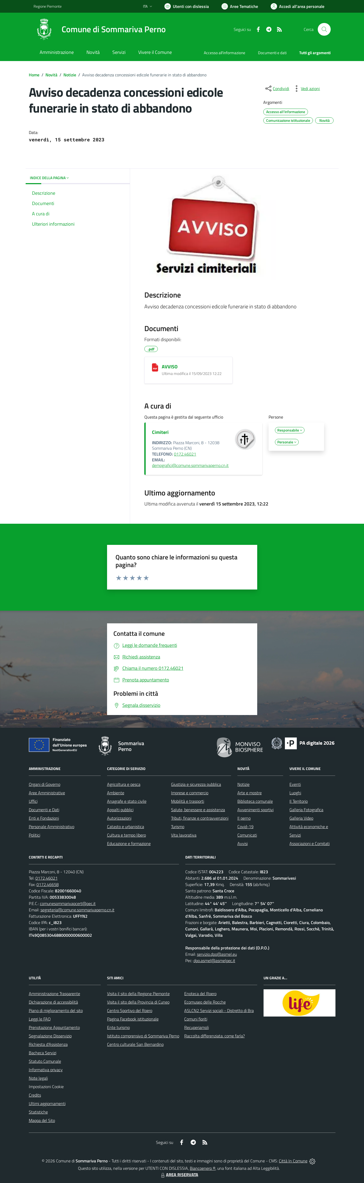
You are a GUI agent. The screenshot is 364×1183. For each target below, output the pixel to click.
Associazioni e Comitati (309, 843)
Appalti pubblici (120, 809)
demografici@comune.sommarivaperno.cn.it (190, 465)
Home (34, 75)
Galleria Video (301, 818)
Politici (34, 835)
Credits (35, 1095)
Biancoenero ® (202, 1168)
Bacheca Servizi (42, 1053)
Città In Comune (293, 1161)
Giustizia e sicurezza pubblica (196, 784)
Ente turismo (118, 1027)
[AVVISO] (155, 367)
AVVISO (170, 366)
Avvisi (242, 843)
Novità (51, 75)
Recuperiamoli (196, 1027)
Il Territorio (298, 801)
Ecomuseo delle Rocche (205, 1002)
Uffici (33, 801)
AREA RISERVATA (179, 1174)
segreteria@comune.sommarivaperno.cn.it (77, 910)
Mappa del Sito (42, 1120)
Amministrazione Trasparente (54, 993)
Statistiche (38, 1112)
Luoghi (295, 793)
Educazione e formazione (129, 843)
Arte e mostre (249, 793)
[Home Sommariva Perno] (100, 29)
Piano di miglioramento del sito (56, 1010)
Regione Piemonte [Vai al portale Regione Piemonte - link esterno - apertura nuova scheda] (48, 6)
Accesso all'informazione (224, 53)
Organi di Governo (44, 784)
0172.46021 (185, 454)
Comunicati (247, 835)
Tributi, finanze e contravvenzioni (199, 818)
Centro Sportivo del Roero (129, 1010)
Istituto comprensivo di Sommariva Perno (143, 1036)
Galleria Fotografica (306, 809)
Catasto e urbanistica (125, 826)
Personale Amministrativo (51, 826)
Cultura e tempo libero (126, 835)
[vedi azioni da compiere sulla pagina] (306, 88)
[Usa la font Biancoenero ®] (186, 6)
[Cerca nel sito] (324, 29)
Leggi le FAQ (40, 1019)
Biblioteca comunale (255, 801)
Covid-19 (245, 826)
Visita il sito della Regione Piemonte (138, 993)
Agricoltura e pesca (123, 784)
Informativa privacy (46, 1069)
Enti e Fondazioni (44, 818)
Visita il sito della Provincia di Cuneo (138, 1002)
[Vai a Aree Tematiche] (239, 6)
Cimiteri (160, 432)
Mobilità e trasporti (187, 801)
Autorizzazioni (119, 818)
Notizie (69, 75)
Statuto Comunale (45, 1061)
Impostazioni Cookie (46, 1086)
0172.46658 (47, 884)
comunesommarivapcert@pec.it (68, 903)
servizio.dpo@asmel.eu (217, 954)
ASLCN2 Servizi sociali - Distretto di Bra (219, 1010)
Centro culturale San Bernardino (135, 1044)
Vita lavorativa (183, 835)
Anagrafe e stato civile (126, 801)
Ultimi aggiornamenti (47, 1103)
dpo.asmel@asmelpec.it (214, 960)
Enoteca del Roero (200, 993)
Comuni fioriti (195, 1019)
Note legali (38, 1078)
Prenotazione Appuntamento (54, 1027)
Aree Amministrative (47, 793)
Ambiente (115, 793)
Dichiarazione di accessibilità (53, 1002)
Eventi (295, 784)
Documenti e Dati (44, 809)
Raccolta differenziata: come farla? (214, 1036)
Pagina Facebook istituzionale (133, 1019)
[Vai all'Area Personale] (297, 6)
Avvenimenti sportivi (255, 809)
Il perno (244, 818)
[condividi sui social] (276, 88)
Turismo (177, 826)
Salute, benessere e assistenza (198, 809)
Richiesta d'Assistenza (48, 1044)
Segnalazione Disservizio (50, 1036)
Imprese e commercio (189, 793)
